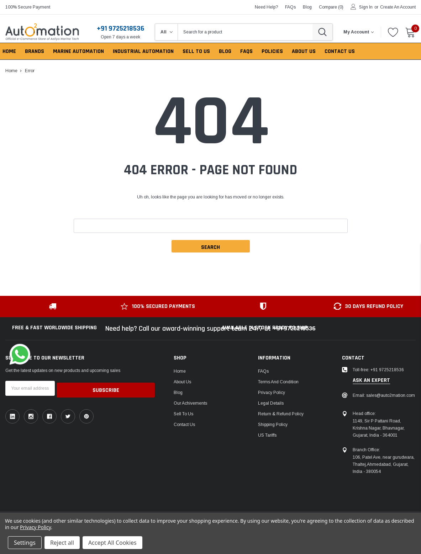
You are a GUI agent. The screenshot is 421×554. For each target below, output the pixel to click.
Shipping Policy (273, 424)
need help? (266, 7)
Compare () (331, 7)
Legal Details (271, 403)
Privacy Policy (271, 392)
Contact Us (184, 424)
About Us (182, 381)
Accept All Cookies (112, 543)
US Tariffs (267, 435)
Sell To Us (183, 413)
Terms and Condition (278, 381)
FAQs (290, 7)
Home (180, 371)
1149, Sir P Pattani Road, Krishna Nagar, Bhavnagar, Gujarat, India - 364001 (379, 428)
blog (307, 7)
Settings (25, 543)
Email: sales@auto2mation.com (384, 395)
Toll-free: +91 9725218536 (378, 369)
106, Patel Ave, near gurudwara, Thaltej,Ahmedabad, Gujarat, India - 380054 (384, 464)
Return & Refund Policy (281, 413)
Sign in (366, 7)
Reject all (62, 543)
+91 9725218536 (120, 28)
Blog (178, 392)
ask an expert (371, 380)
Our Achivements (190, 403)
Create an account (398, 7)
